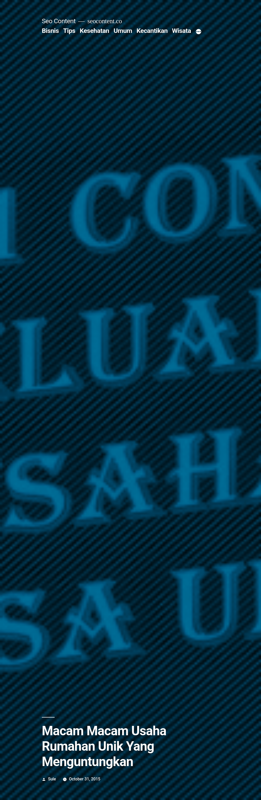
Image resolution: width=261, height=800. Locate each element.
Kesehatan (94, 30)
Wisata (181, 30)
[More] (198, 32)
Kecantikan (151, 30)
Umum (123, 30)
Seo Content (59, 21)
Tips (69, 30)
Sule (52, 779)
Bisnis (50, 30)
